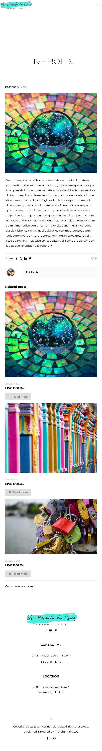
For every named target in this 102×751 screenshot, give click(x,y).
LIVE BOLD (14, 388)
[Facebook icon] (47, 738)
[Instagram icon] (54, 738)
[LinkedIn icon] (51, 738)
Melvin (32, 272)
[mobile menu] (97, 5)
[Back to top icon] (51, 718)
